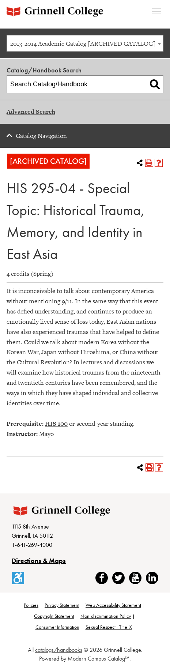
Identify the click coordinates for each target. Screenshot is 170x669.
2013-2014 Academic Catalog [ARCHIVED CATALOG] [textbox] (83, 43)
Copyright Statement (54, 616)
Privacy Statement (62, 605)
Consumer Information (57, 627)
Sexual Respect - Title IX (109, 627)
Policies (31, 605)
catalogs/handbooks (58, 650)
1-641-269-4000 (32, 545)
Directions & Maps (39, 560)
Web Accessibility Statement (113, 605)
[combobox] (85, 43)
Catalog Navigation (41, 135)
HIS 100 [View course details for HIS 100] (56, 423)
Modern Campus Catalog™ (98, 658)
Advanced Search (31, 111)
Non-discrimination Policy (105, 616)
